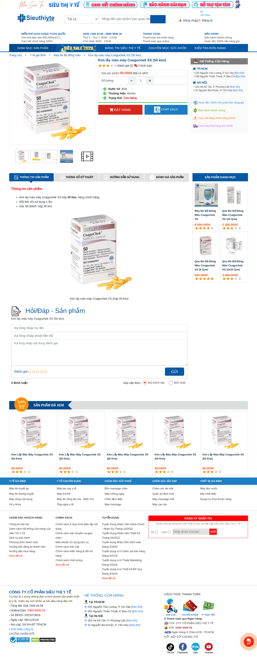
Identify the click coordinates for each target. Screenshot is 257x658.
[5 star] (116, 65)
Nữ (154, 532)
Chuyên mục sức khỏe (168, 48)
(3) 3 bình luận (141, 65)
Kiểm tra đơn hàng (210, 48)
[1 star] (100, 65)
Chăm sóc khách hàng (25, 517)
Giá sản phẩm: (110, 73)
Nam (166, 532)
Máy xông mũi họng (20, 499)
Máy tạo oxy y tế (66, 488)
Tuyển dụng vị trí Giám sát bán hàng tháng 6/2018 (123, 553)
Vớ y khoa (15, 504)
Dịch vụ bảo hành (19, 537)
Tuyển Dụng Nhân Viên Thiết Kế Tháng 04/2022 (121, 535)
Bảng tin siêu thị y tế (122, 48)
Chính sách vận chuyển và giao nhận (74, 535)
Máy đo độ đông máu (67, 55)
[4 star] (112, 65)
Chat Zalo (166, 109)
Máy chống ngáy (114, 493)
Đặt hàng (120, 110)
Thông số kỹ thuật (76, 177)
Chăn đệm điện (114, 499)
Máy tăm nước (208, 488)
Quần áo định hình (163, 493)
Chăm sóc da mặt (162, 488)
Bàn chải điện (208, 493)
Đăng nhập (190, 20)
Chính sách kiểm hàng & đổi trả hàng (74, 553)
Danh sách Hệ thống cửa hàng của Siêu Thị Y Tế (30, 531)
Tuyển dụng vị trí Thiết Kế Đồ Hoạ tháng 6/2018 (122, 571)
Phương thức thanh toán (23, 542)
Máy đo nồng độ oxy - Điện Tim (75, 499)
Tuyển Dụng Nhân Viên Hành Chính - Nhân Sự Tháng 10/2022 (123, 526)
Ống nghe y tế (65, 504)
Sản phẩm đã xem (49, 405)
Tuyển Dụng (110, 517)
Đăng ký (207, 20)
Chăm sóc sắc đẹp (164, 481)
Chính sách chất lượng (69, 560)
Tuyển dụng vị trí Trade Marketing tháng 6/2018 (122, 562)
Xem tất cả (15, 555)
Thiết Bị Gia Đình (211, 481)
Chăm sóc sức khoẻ (118, 481)
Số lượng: (107, 80)
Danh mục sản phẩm (32, 48)
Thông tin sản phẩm (31, 177)
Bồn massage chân (116, 488)
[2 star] (104, 65)
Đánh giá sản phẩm (167, 177)
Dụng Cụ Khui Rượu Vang (215, 499)
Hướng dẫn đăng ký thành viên (27, 546)
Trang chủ (15, 55)
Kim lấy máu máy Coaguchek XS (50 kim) (114, 55)
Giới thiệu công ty (22, 629)
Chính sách (64, 517)
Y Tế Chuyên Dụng (69, 481)
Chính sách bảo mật (67, 546)
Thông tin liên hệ (19, 524)
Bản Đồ (239, 73)
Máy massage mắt (163, 499)
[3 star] (108, 65)
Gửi (174, 372)
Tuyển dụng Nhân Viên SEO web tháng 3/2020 (121, 544)
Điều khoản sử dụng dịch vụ (72, 542)
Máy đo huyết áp (19, 488)
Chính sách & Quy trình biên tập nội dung (77, 526)
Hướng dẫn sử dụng (121, 177)
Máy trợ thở (64, 493)
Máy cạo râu (159, 504)
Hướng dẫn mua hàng (22, 551)
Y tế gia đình (38, 55)
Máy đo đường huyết (21, 493)
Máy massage (113, 504)
